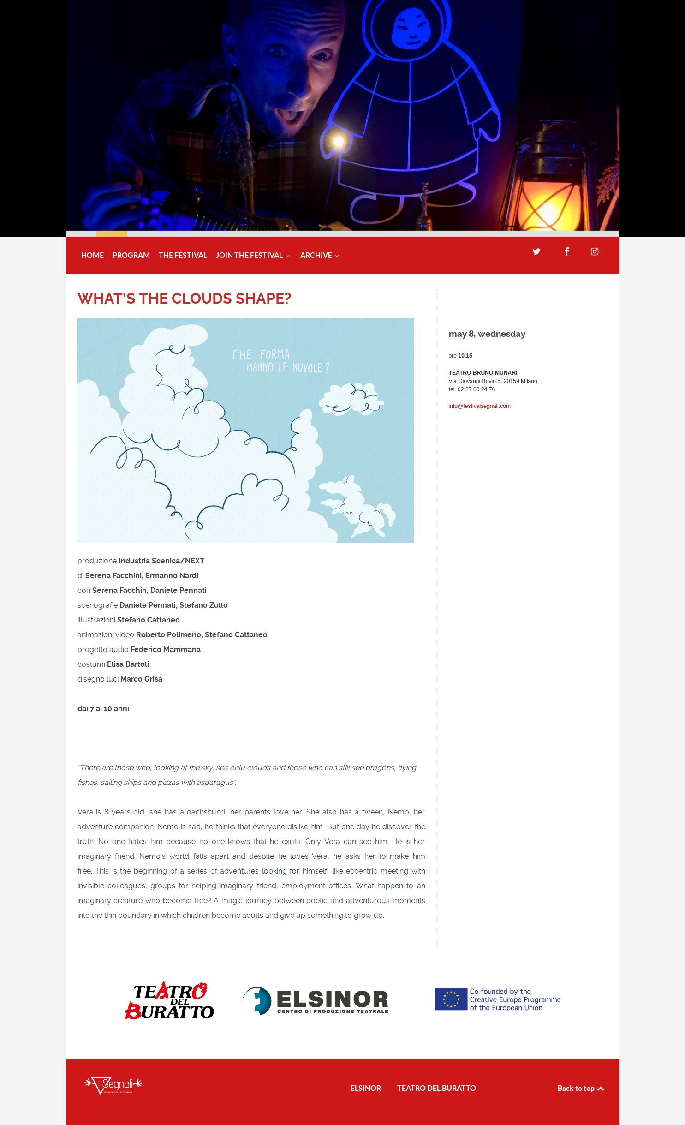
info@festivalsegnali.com (480, 406)
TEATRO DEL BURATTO (436, 1088)
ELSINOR (366, 1088)
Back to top (582, 1088)
